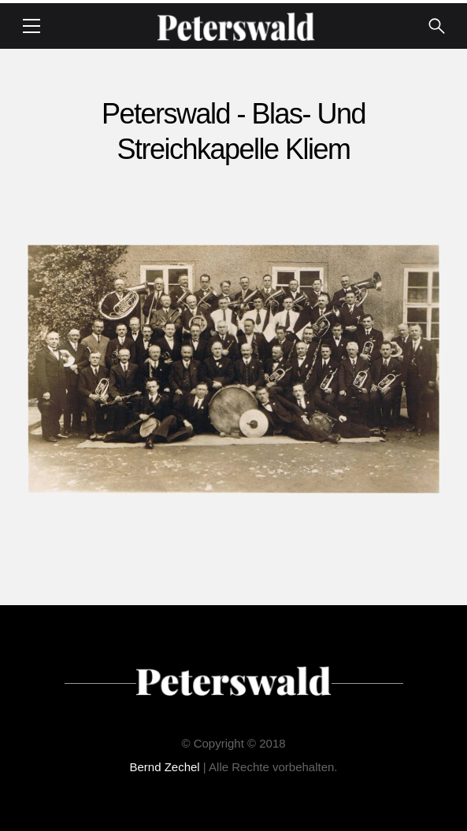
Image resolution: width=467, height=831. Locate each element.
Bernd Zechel (164, 767)
